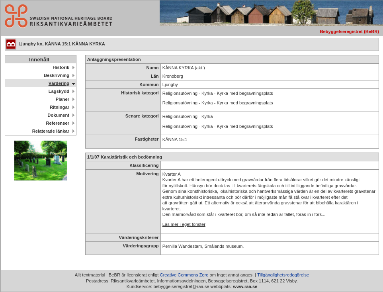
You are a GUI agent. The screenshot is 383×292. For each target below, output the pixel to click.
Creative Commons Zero (184, 274)
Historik (61, 67)
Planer (62, 99)
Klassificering (143, 165)
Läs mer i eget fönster (183, 224)
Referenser (57, 123)
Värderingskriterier (139, 237)
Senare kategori (142, 116)
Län (155, 76)
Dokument (58, 115)
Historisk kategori (140, 92)
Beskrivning (56, 75)
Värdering (59, 83)
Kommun (148, 84)
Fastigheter (146, 139)
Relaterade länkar (50, 131)
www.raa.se (245, 286)
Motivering (147, 173)
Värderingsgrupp (141, 245)
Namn (153, 67)
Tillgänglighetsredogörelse (283, 274)
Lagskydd (59, 91)
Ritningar (59, 107)
